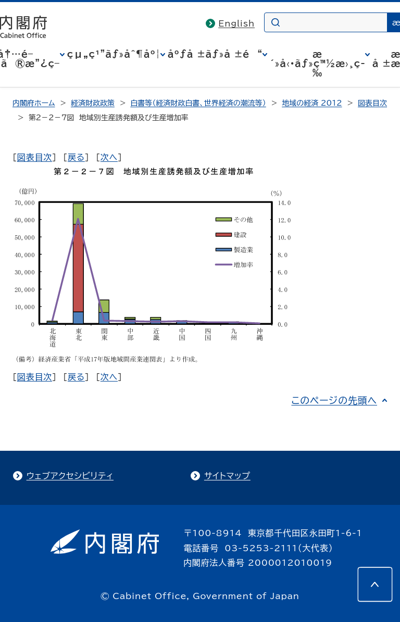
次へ (109, 157)
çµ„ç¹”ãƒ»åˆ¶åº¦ (113, 54)
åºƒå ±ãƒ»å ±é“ (215, 54)
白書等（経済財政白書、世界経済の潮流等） (198, 103)
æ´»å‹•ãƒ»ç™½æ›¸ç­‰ (317, 63)
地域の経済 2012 (312, 103)
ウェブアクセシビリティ (70, 476)
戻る (76, 157)
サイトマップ (227, 476)
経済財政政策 (93, 103)
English (236, 23)
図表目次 (372, 103)
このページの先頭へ (334, 400)
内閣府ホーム (33, 103)
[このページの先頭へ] (375, 584)
